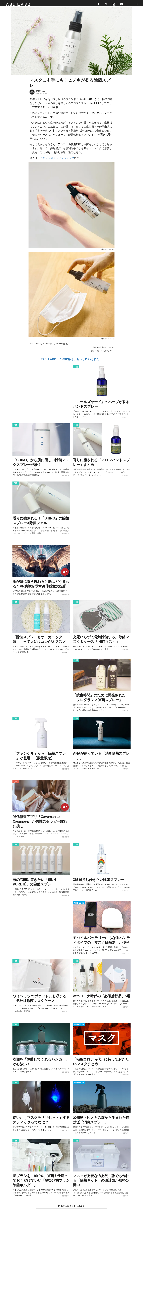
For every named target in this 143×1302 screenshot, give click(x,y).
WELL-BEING (79, 904)
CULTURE (17, 548)
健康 (92, 352)
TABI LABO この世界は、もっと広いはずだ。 (71, 360)
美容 (98, 352)
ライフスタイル (107, 352)
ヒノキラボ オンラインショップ (55, 159)
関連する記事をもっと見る (71, 1207)
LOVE (16, 783)
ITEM (76, 368)
